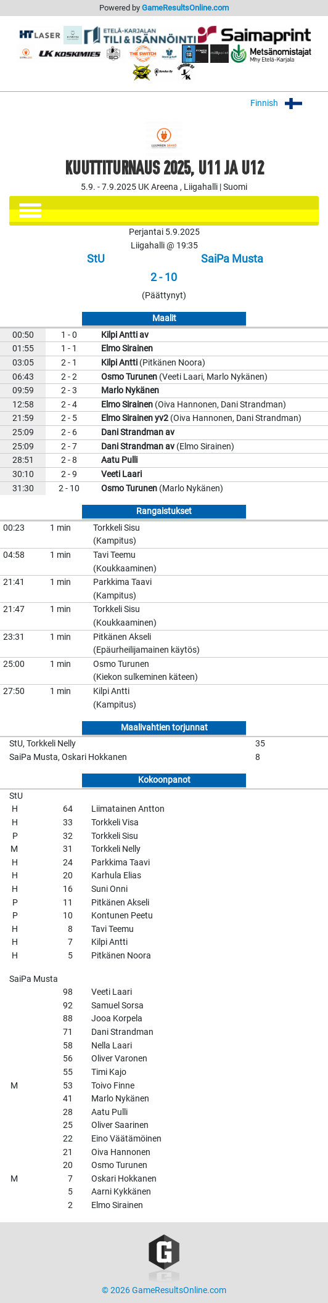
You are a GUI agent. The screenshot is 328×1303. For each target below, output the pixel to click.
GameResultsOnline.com (185, 7)
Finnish (284, 103)
